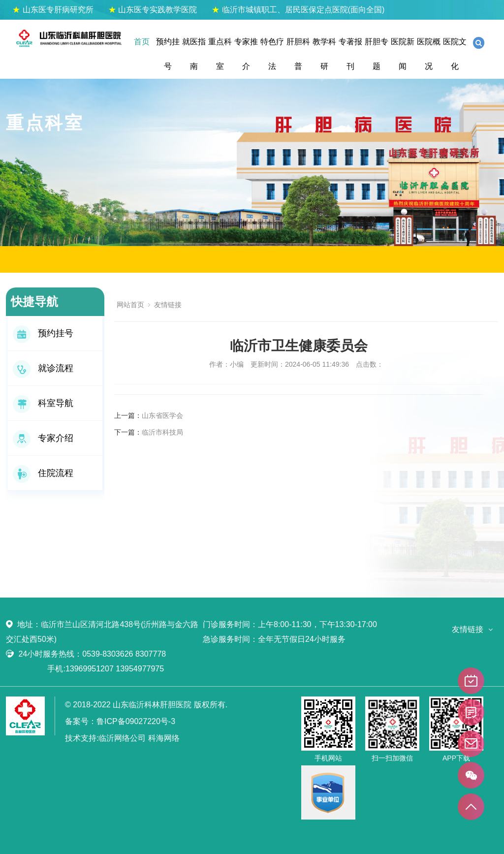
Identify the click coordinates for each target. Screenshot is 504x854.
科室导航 (43, 403)
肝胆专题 (376, 53)
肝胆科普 (298, 53)
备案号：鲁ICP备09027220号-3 (120, 721)
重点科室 (220, 53)
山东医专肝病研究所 (52, 9)
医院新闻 (402, 53)
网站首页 (130, 305)
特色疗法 (272, 53)
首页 (142, 41)
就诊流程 (43, 368)
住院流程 (43, 473)
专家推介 (246, 53)
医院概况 (429, 53)
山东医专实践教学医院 (152, 9)
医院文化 (455, 53)
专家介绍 (43, 438)
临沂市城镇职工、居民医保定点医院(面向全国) (298, 9)
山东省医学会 (162, 415)
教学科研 (324, 53)
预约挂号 (168, 53)
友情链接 (168, 305)
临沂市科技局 (162, 432)
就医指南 (194, 53)
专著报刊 (350, 53)
